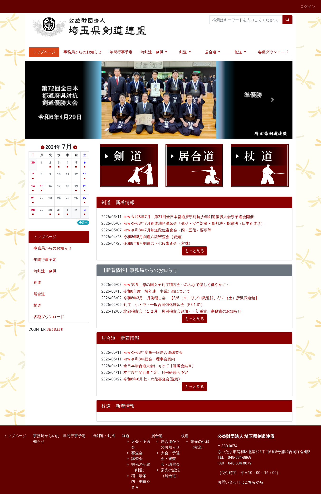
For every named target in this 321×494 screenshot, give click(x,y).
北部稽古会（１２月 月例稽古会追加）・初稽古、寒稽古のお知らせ (182, 311)
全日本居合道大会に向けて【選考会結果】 (159, 366)
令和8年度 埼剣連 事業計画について (156, 291)
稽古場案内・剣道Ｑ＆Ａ (140, 481)
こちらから (253, 482)
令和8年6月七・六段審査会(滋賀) (151, 379)
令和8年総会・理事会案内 (152, 359)
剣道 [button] (183, 52)
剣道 (39, 282)
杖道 (39, 305)
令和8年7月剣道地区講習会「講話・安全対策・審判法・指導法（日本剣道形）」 (199, 223)
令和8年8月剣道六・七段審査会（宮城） (157, 243)
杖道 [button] (238, 52)
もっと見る (194, 251)
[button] (45, 100)
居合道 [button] (211, 52)
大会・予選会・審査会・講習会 (170, 459)
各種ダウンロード (273, 52)
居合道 (41, 294)
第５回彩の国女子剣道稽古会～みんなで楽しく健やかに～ (180, 284)
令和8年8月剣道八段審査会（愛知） (154, 237)
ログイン (307, 6)
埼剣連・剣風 (47, 271)
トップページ (44, 52)
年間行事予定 (121, 52)
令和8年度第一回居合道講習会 (156, 352)
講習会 (137, 458)
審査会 (137, 453)
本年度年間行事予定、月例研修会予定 (155, 372)
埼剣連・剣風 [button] (152, 52)
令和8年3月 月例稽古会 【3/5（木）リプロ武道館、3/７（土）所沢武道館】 (191, 298)
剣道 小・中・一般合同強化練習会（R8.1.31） (164, 304)
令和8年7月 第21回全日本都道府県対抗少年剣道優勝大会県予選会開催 (192, 217)
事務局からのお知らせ (82, 52)
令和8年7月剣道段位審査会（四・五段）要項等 (170, 230)
